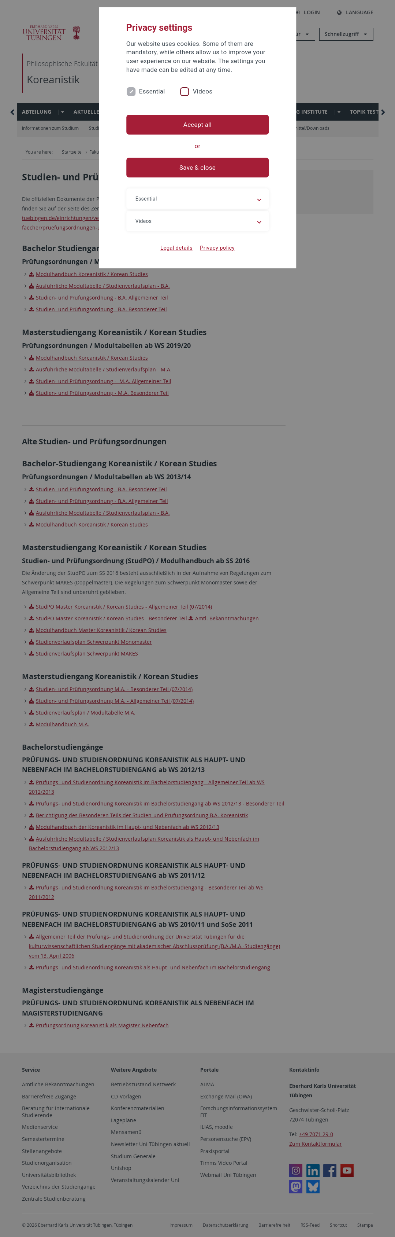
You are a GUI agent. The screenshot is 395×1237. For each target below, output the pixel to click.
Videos (203, 91)
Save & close (197, 167)
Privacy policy (217, 248)
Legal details (176, 248)
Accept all (197, 124)
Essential (152, 91)
